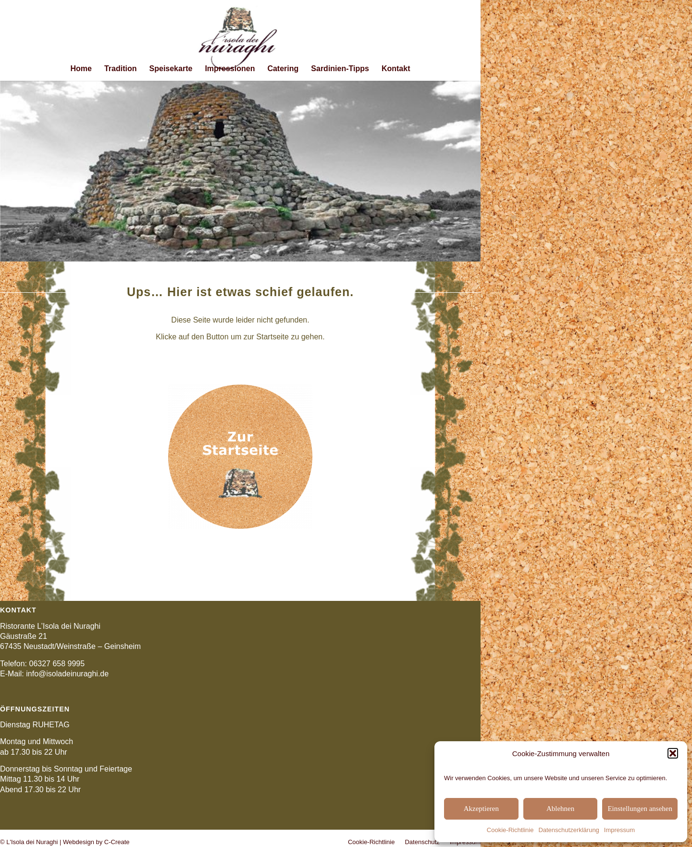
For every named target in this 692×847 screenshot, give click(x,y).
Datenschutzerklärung (568, 830)
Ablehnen (560, 808)
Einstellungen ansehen (639, 808)
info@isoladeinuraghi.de (67, 674)
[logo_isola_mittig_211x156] (240, 40)
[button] (673, 753)
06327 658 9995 (57, 664)
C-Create (117, 842)
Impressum (619, 830)
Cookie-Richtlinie (510, 830)
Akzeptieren (481, 808)
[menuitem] (81, 69)
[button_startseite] (240, 457)
